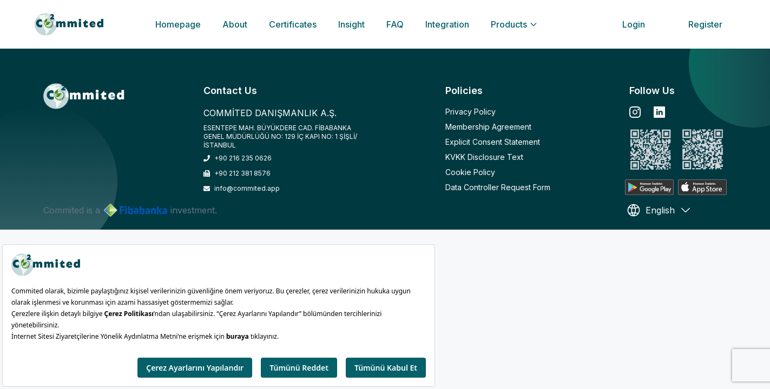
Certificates (293, 24)
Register (705, 24)
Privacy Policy (470, 111)
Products (514, 24)
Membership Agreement (488, 126)
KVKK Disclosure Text (484, 157)
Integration (447, 24)
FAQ (395, 24)
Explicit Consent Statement (492, 141)
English (659, 210)
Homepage (178, 24)
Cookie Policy (470, 172)
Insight (351, 24)
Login (633, 24)
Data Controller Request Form (497, 187)
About (234, 24)
